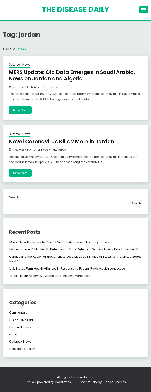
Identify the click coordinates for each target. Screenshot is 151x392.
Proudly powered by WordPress (49, 382)
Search (14, 197)
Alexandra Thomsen (47, 87)
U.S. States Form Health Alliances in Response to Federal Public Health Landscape (67, 268)
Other (13, 334)
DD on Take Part (21, 320)
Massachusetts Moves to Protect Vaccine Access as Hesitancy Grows (59, 242)
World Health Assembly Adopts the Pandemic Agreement (50, 276)
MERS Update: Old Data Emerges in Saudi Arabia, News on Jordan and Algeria (72, 75)
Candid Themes (115, 382)
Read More (20, 110)
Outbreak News (19, 64)
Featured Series (20, 327)
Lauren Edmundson (53, 150)
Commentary (18, 312)
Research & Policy (22, 349)
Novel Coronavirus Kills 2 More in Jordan (61, 141)
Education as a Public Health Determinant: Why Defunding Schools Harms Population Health (74, 249)
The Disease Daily (75, 9)
